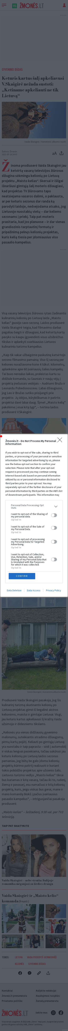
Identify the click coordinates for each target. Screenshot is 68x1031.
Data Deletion (14, 590)
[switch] (54, 515)
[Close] (60, 441)
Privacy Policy (53, 590)
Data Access (33, 590)
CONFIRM (22, 576)
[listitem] (34, 506)
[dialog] (34, 515)
